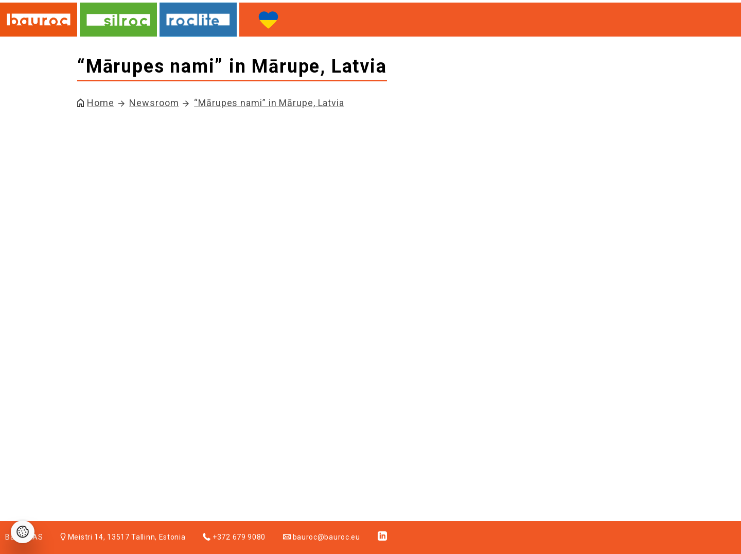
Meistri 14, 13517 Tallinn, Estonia (123, 537)
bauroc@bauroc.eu (321, 537)
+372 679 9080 (234, 537)
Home (100, 102)
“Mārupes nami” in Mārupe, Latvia (269, 102)
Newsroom (154, 102)
